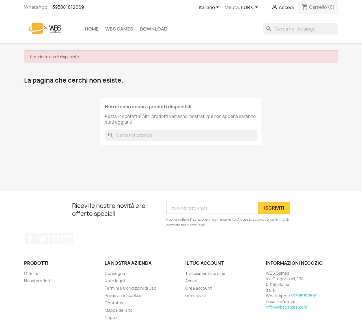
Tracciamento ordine (205, 273)
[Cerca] (300, 29)
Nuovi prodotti (37, 280)
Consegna (115, 273)
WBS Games (119, 29)
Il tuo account (204, 263)
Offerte (31, 273)
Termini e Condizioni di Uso (130, 288)
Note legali (115, 280)
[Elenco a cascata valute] (250, 7)
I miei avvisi (195, 295)
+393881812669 (66, 7)
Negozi (111, 317)
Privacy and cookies (124, 295)
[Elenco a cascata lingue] (210, 7)
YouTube (55, 238)
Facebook (30, 238)
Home (92, 29)
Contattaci (115, 302)
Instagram (67, 238)
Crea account (198, 288)
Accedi (191, 280)
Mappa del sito (119, 310)
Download (153, 29)
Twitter (42, 238)
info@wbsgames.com (286, 307)
